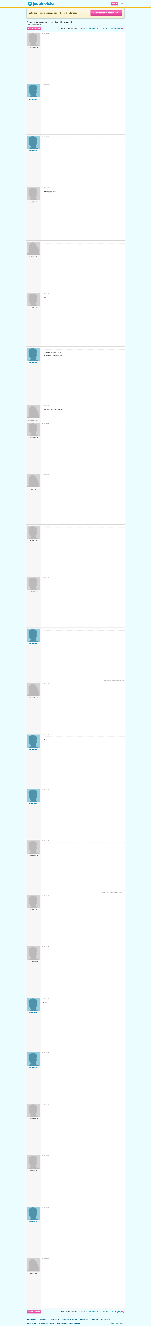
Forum (28, 24)
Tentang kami (31, 1319)
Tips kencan (84, 1319)
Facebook (64, 1323)
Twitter (71, 1323)
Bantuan (95, 1319)
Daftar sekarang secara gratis (106, 13)
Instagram (77, 1323)
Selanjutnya (118, 28)
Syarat (52, 1323)
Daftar (121, 3)
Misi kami (43, 1319)
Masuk (114, 4)
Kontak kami (105, 1319)
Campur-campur (36, 24)
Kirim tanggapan (34, 28)
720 (111, 28)
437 (101, 28)
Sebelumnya (92, 28)
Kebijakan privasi (43, 1323)
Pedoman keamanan (69, 1319)
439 (107, 28)
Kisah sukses (54, 1319)
